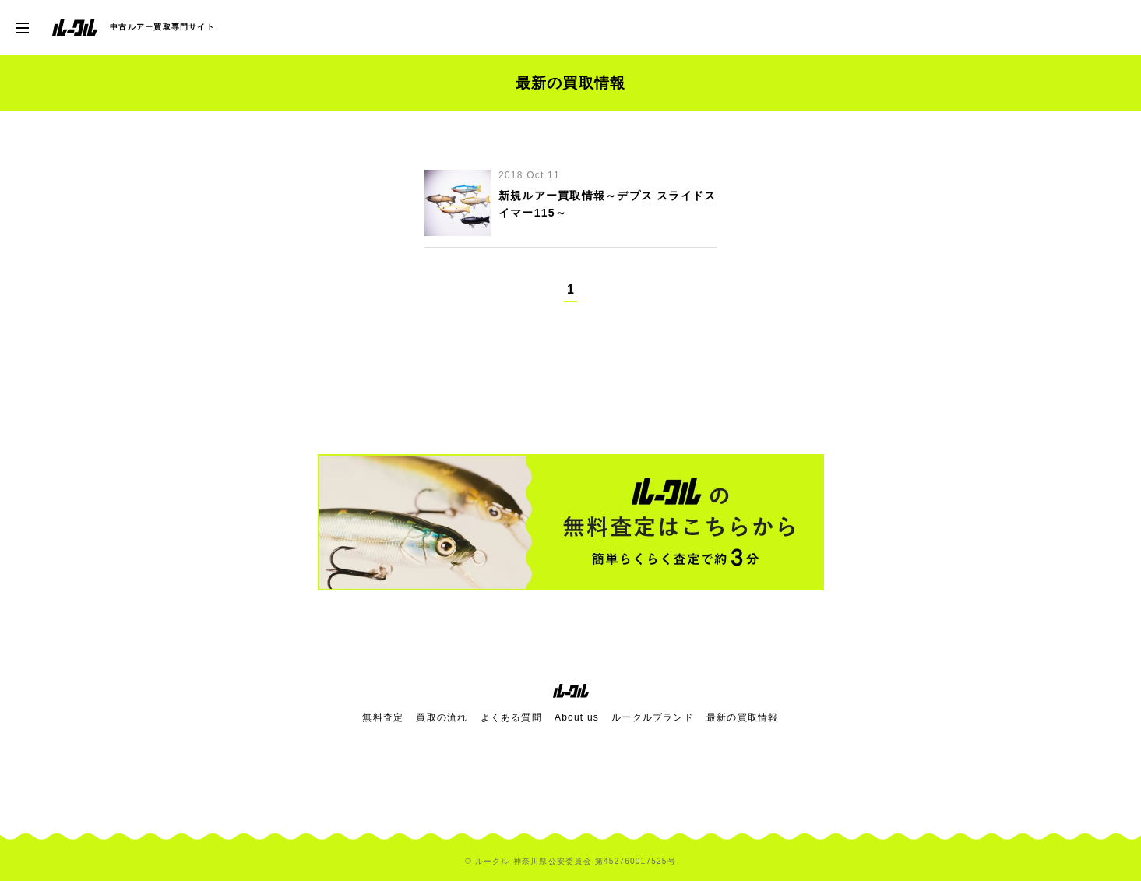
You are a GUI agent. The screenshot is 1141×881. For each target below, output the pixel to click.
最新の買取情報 (742, 717)
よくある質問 (511, 717)
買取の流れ (441, 717)
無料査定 (382, 717)
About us (577, 717)
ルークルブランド (652, 717)
